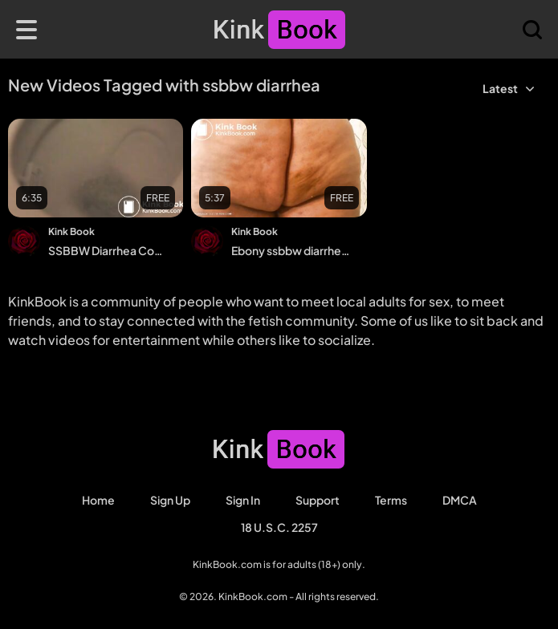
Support (317, 500)
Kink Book (71, 231)
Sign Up (170, 500)
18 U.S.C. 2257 (279, 527)
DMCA (459, 500)
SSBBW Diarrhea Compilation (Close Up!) (108, 250)
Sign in (243, 500)
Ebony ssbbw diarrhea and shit (291, 250)
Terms (391, 500)
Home (98, 500)
